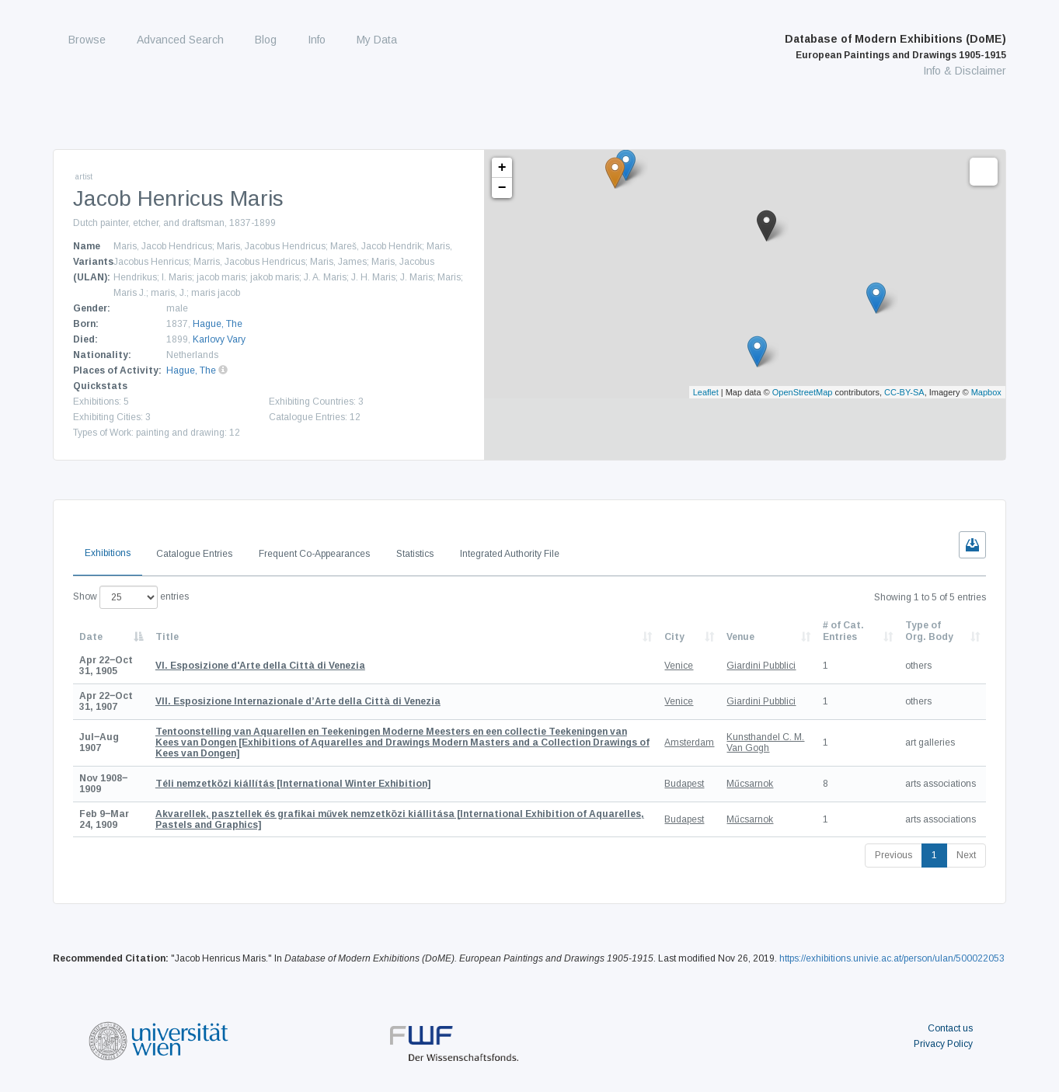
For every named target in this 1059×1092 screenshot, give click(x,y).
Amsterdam (689, 742)
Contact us (950, 1028)
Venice (678, 665)
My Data (377, 39)
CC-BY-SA (904, 392)
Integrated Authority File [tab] (509, 553)
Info (317, 39)
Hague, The (217, 323)
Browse (87, 39)
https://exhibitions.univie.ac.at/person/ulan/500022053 (892, 958)
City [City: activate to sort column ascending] (674, 636)
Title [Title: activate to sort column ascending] (167, 636)
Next (966, 855)
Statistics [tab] (415, 553)
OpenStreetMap (802, 392)
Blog (266, 39)
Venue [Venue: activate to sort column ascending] (740, 636)
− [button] (502, 188)
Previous (893, 855)
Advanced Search (180, 39)
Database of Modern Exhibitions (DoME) (895, 47)
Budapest (684, 783)
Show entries (131, 597)
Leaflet (706, 392)
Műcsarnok (749, 783)
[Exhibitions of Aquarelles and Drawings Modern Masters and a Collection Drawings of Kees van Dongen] (402, 743)
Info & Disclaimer (964, 70)
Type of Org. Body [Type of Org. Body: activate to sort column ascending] (929, 631)
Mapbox (986, 392)
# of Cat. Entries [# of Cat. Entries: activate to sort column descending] (843, 631)
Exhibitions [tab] (108, 553)
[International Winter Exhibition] (292, 783)
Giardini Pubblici (761, 665)
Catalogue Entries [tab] (194, 553)
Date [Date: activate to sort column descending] (91, 636)
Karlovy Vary (219, 339)
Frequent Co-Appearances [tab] (314, 553)
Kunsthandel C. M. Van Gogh (765, 742)
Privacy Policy (943, 1043)
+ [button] (502, 167)
